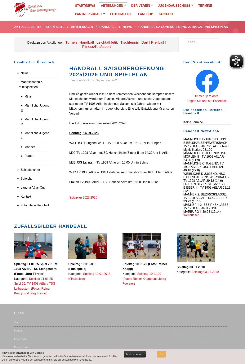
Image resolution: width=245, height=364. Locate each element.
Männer (29, 147)
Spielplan (27, 178)
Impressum (20, 338)
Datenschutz (21, 347)
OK (161, 354)
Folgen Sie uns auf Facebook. (207, 101)
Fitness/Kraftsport (96, 47)
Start (17, 322)
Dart (145, 42)
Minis (28, 96)
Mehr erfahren (134, 354)
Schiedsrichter (30, 169)
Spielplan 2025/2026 (83, 197)
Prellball (157, 42)
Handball (86, 42)
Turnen (71, 42)
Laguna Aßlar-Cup (33, 187)
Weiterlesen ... (193, 215)
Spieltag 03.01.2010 (205, 272)
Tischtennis (129, 42)
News (24, 73)
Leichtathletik (107, 42)
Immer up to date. (207, 96)
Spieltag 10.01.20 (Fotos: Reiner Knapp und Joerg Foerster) (144, 278)
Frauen (29, 155)
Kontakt (26, 196)
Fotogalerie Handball (35, 205)
